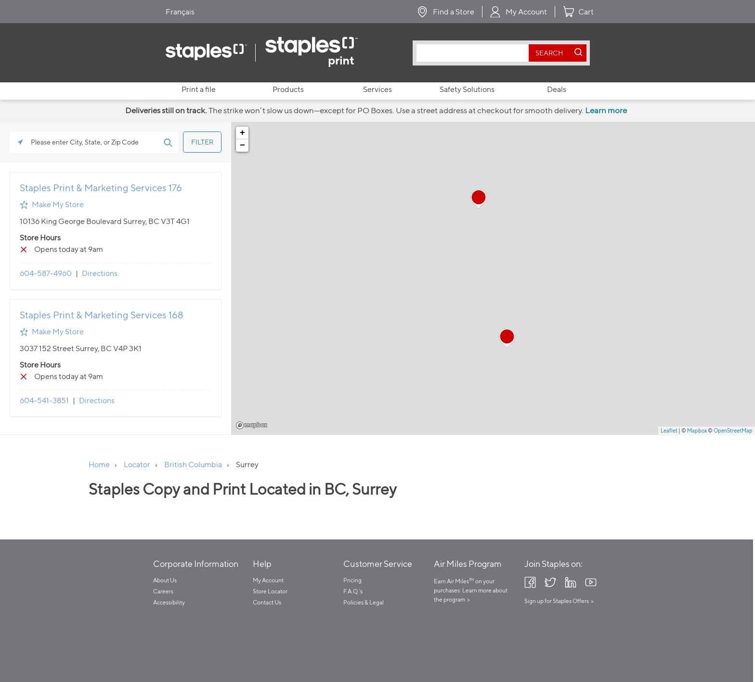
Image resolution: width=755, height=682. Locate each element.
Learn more (606, 110)
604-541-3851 (44, 400)
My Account (526, 11)
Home (99, 464)
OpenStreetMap (733, 430)
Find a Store (453, 11)
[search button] (549, 53)
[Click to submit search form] (167, 142)
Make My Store (58, 204)
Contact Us (267, 602)
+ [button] (242, 133)
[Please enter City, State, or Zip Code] (94, 142)
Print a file (199, 89)
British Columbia (193, 464)
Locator (137, 464)
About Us (165, 580)
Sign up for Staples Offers (556, 600)
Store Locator (270, 591)
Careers (163, 591)
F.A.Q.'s (353, 591)
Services (377, 89)
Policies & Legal (363, 602)
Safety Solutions (467, 89)
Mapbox (251, 425)
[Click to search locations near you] (20, 142)
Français (180, 11)
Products (288, 89)
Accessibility (169, 602)
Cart (586, 11)
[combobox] (475, 53)
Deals (556, 89)
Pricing (352, 580)
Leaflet (669, 430)
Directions (99, 273)
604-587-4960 (46, 273)
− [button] (242, 145)
